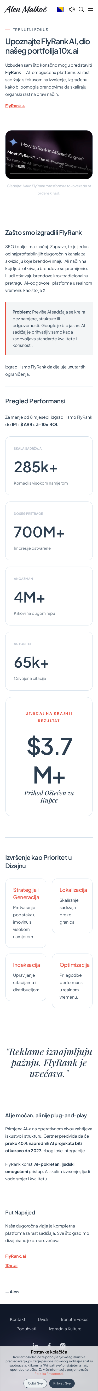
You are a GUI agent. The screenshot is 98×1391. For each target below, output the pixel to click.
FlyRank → (15, 105)
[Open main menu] (91, 9)
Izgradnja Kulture (65, 1328)
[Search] (81, 9)
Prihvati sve (62, 1383)
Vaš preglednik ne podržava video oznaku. (49, 154)
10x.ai (11, 1265)
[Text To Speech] (72, 9)
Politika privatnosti (48, 1374)
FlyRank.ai (15, 1256)
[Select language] (60, 9)
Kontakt (17, 1319)
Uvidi (43, 1319)
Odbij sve (35, 1383)
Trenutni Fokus (74, 1319)
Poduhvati (26, 1328)
